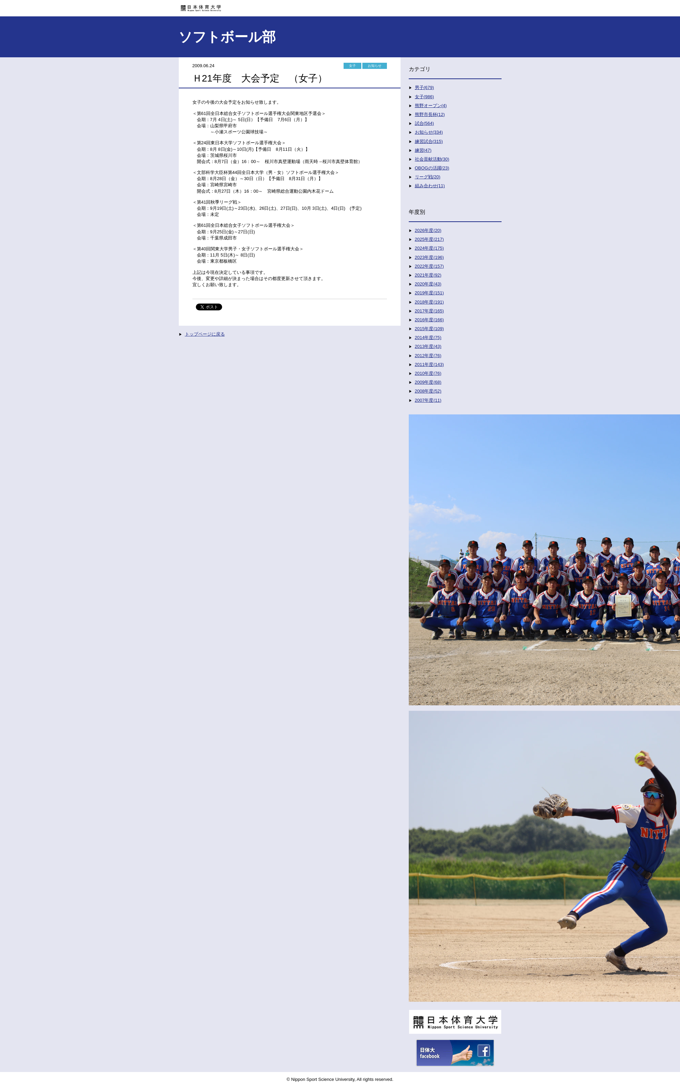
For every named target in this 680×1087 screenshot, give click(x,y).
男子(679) (424, 87)
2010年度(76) (428, 373)
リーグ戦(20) (427, 176)
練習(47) (423, 150)
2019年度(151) (429, 292)
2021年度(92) (428, 275)
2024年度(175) (429, 248)
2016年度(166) (429, 319)
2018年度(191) (429, 302)
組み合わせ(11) (430, 185)
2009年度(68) (428, 382)
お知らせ (374, 66)
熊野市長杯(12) (430, 114)
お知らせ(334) (429, 132)
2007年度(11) (428, 400)
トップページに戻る (205, 334)
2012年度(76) (428, 355)
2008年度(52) (428, 391)
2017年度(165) (429, 310)
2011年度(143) (429, 364)
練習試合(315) (429, 141)
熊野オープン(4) (431, 105)
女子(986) (424, 96)
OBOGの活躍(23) (432, 168)
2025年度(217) (429, 239)
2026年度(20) (428, 230)
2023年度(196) (429, 257)
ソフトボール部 (227, 36)
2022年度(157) (429, 266)
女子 (352, 66)
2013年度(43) (428, 346)
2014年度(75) (428, 337)
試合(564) (424, 123)
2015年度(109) (429, 328)
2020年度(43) (428, 284)
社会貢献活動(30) (432, 159)
